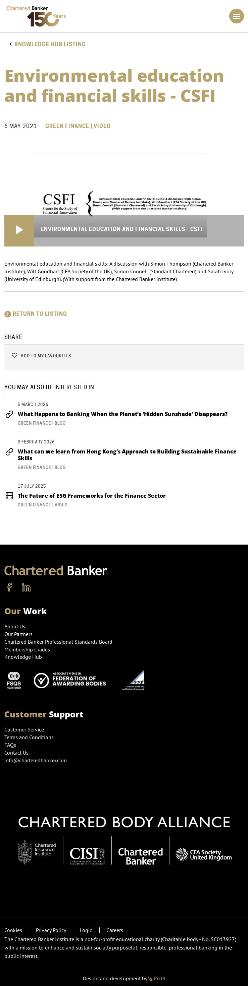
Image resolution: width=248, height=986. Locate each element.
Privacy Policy (51, 930)
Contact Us (16, 752)
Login (86, 930)
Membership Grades (27, 649)
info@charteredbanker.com (36, 760)
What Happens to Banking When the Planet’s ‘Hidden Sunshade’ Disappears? (116, 414)
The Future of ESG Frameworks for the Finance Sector (85, 495)
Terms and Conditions (29, 737)
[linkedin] (26, 587)
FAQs (10, 745)
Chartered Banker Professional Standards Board (58, 641)
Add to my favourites (41, 355)
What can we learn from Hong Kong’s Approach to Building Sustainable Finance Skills (120, 455)
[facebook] (9, 587)
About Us (14, 626)
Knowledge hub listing (50, 44)
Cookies (13, 930)
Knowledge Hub (23, 656)
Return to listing (35, 314)
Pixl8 (156, 978)
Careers (114, 930)
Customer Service (24, 729)
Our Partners (18, 634)
